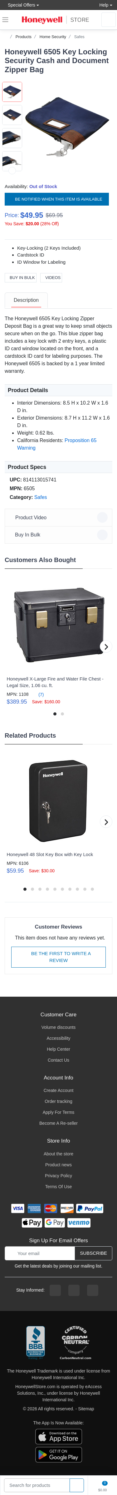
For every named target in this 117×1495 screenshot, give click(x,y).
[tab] (26, 300)
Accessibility (58, 1038)
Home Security (53, 36)
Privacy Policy (58, 1175)
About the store (58, 1153)
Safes (79, 36)
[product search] (77, 1485)
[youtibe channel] (92, 1290)
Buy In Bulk (20, 277)
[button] (67, 127)
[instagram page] (74, 1290)
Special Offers (20, 4)
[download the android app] (58, 1454)
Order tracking (58, 1101)
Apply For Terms (59, 1112)
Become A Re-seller (58, 1123)
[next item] (12, 170)
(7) (37, 694)
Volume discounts (58, 1027)
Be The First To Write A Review (58, 957)
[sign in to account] (108, 19)
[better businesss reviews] (35, 1343)
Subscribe (93, 1253)
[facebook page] (55, 1290)
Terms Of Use (58, 1186)
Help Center (58, 1049)
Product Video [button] (59, 517)
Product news (58, 1164)
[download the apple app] (58, 1435)
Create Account (59, 1090)
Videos (51, 277)
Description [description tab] (26, 300)
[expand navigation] (5, 20)
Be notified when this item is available (56, 199)
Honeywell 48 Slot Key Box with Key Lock (50, 854)
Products (24, 36)
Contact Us (58, 1060)
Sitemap (86, 1408)
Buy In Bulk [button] (59, 535)
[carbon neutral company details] (75, 1343)
